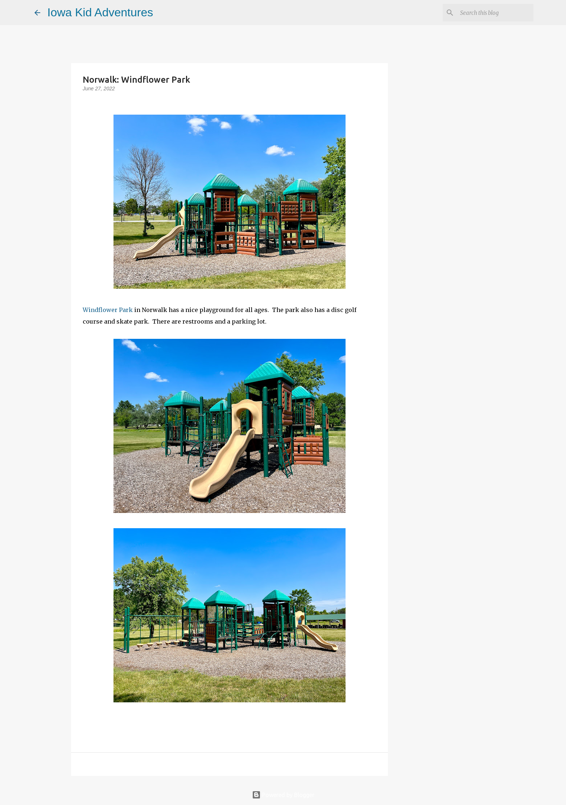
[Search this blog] (495, 12)
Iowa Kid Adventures (100, 12)
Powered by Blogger (283, 795)
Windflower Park (108, 309)
